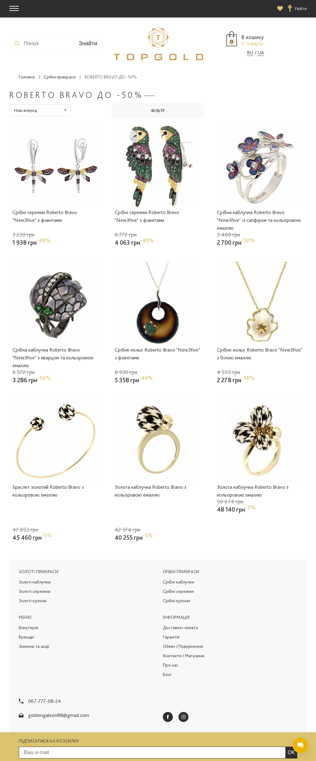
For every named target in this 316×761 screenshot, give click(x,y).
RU (250, 53)
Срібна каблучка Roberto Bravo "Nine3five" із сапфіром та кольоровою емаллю (259, 220)
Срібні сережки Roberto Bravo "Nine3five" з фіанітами (45, 216)
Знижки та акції (34, 618)
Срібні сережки (178, 563)
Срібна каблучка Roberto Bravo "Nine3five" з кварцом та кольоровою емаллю (53, 357)
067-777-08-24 (44, 673)
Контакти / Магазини (183, 627)
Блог (167, 646)
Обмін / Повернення (183, 618)
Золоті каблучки (35, 554)
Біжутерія (28, 599)
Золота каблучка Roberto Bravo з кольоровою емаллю (150, 491)
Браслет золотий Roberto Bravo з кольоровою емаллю (48, 491)
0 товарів (252, 43)
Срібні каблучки (178, 554)
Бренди (26, 609)
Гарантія (171, 609)
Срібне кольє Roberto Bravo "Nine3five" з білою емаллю (259, 354)
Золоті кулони (33, 572)
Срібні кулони (176, 572)
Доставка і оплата (180, 599)
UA (261, 53)
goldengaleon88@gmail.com (58, 687)
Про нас (170, 637)
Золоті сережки (34, 563)
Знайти (88, 43)
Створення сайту (256, 749)
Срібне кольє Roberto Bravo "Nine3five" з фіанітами (157, 354)
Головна (27, 77)
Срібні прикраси (60, 77)
